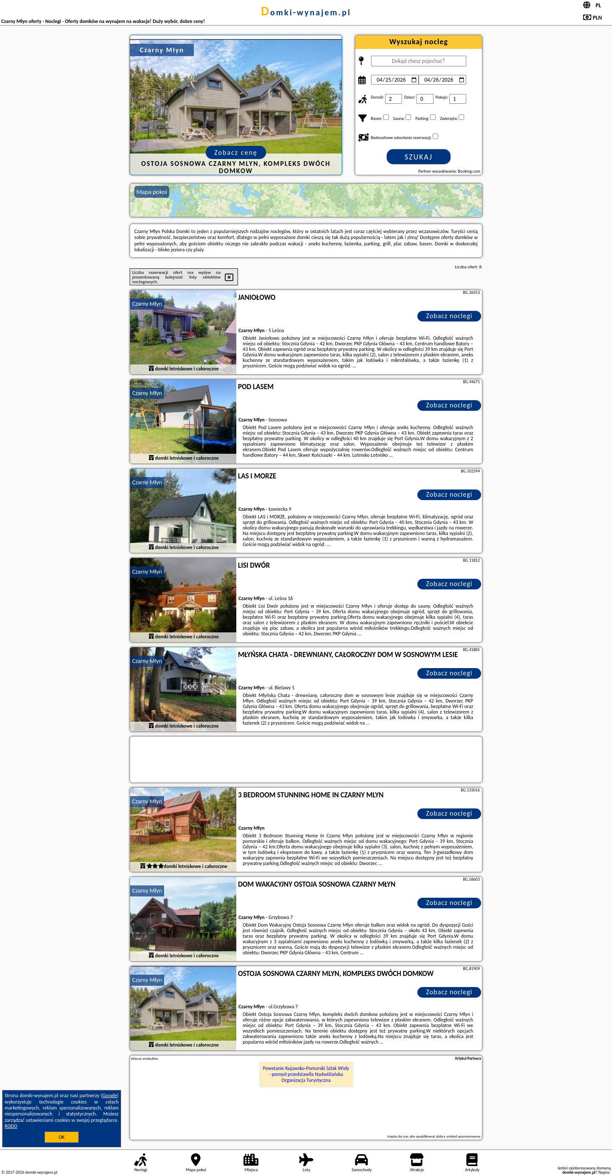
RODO (11, 1126)
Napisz (604, 1172)
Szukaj (419, 157)
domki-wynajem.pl (306, 12)
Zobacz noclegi (449, 316)
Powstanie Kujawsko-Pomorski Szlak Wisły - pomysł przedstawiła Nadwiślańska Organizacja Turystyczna (306, 1074)
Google (109, 1095)
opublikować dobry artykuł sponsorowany (448, 1136)
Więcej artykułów (144, 1058)
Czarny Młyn (147, 303)
